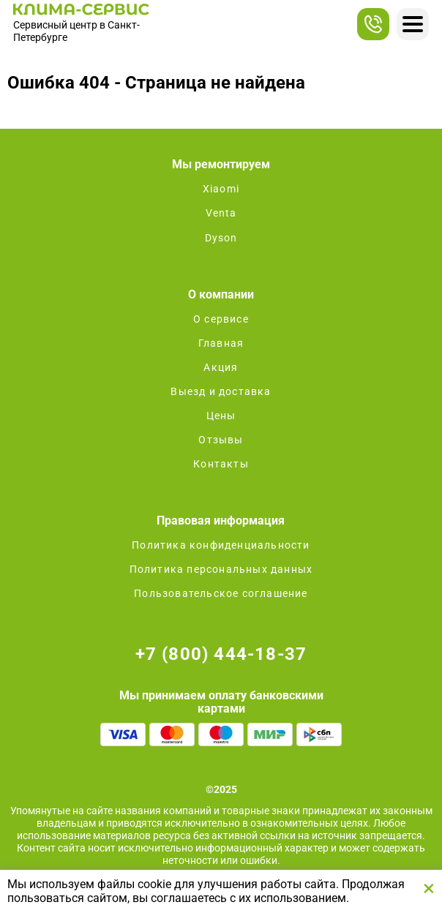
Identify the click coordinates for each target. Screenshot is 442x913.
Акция (220, 367)
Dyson (221, 238)
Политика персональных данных (221, 569)
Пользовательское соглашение (220, 593)
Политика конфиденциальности (221, 545)
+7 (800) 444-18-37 (221, 654)
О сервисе (221, 319)
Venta (221, 213)
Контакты (221, 464)
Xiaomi (221, 189)
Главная (221, 343)
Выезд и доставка (221, 391)
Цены (221, 415)
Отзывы (220, 440)
